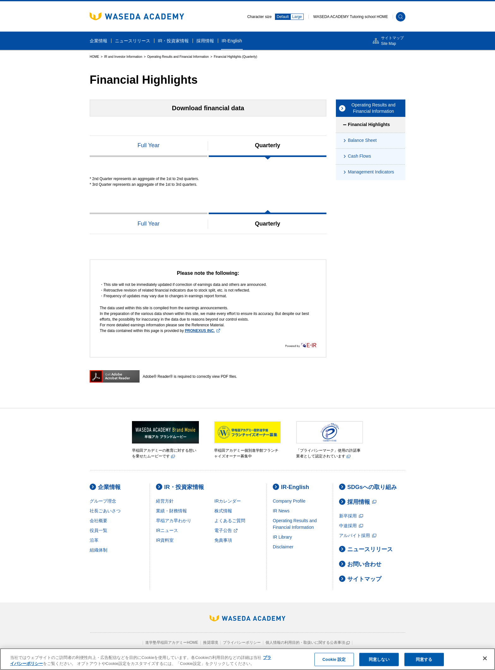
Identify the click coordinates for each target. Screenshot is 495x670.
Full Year (148, 145)
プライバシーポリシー (242, 642)
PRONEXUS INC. (202, 331)
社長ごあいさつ (105, 510)
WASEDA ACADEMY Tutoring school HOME (350, 17)
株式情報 (223, 510)
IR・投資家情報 (180, 487)
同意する (424, 659)
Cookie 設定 (334, 659)
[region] (247, 659)
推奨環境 (210, 642)
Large (297, 17)
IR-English (291, 487)
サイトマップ (360, 579)
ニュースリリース (366, 549)
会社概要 (98, 520)
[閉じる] (485, 658)
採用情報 (357, 501)
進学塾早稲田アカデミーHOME (171, 642)
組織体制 (98, 549)
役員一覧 (98, 530)
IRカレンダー (227, 501)
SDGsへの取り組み (368, 487)
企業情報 (105, 487)
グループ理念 (103, 501)
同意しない (379, 659)
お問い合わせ (360, 564)
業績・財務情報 (171, 510)
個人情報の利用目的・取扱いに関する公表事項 (307, 642)
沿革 (94, 540)
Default (283, 17)
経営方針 (165, 501)
